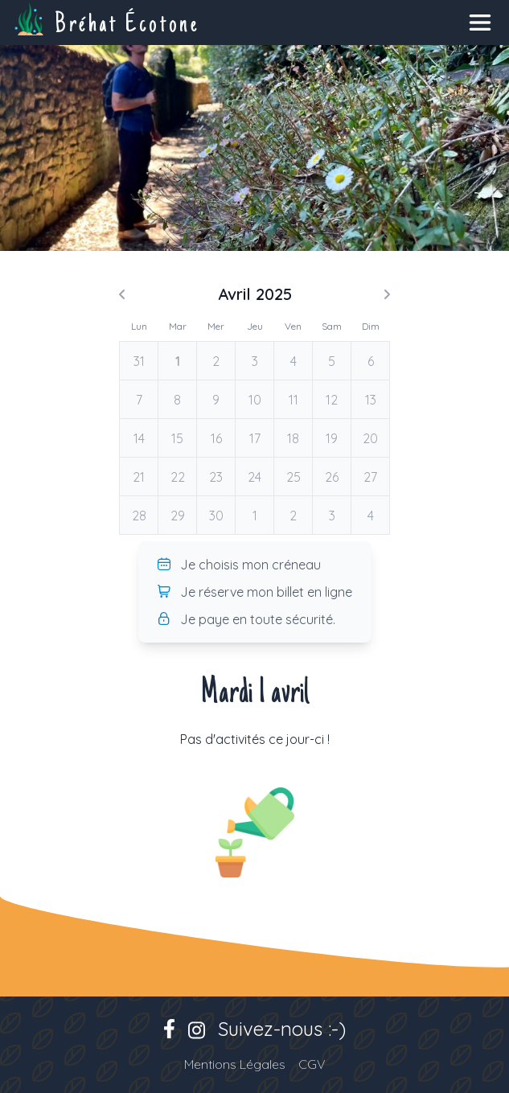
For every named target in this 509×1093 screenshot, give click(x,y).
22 (177, 477)
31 (139, 361)
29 (177, 515)
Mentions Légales (234, 1064)
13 (370, 400)
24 (254, 477)
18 (293, 438)
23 (216, 477)
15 (177, 438)
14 (139, 438)
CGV (312, 1064)
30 (216, 515)
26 (332, 477)
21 (139, 477)
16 (216, 438)
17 (255, 438)
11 (293, 400)
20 (370, 438)
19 (332, 438)
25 (293, 477)
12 (332, 400)
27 (370, 477)
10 (254, 400)
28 (139, 515)
